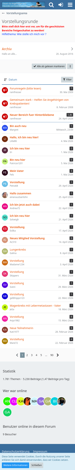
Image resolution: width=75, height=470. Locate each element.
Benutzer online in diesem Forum (29, 426)
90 (51, 355)
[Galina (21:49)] (47, 401)
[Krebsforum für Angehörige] (23, 4)
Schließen (37, 465)
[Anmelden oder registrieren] (60, 4)
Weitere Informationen (15, 465)
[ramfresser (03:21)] (61, 401)
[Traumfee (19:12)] (27, 401)
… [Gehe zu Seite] (46, 355)
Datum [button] (13, 79)
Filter (67, 79)
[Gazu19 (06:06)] (7, 412)
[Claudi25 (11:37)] (14, 401)
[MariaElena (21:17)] (34, 401)
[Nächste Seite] (58, 355)
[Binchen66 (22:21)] (54, 401)
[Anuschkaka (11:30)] (7, 401)
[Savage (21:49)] (41, 401)
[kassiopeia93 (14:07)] (20, 401)
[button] (70, 4)
